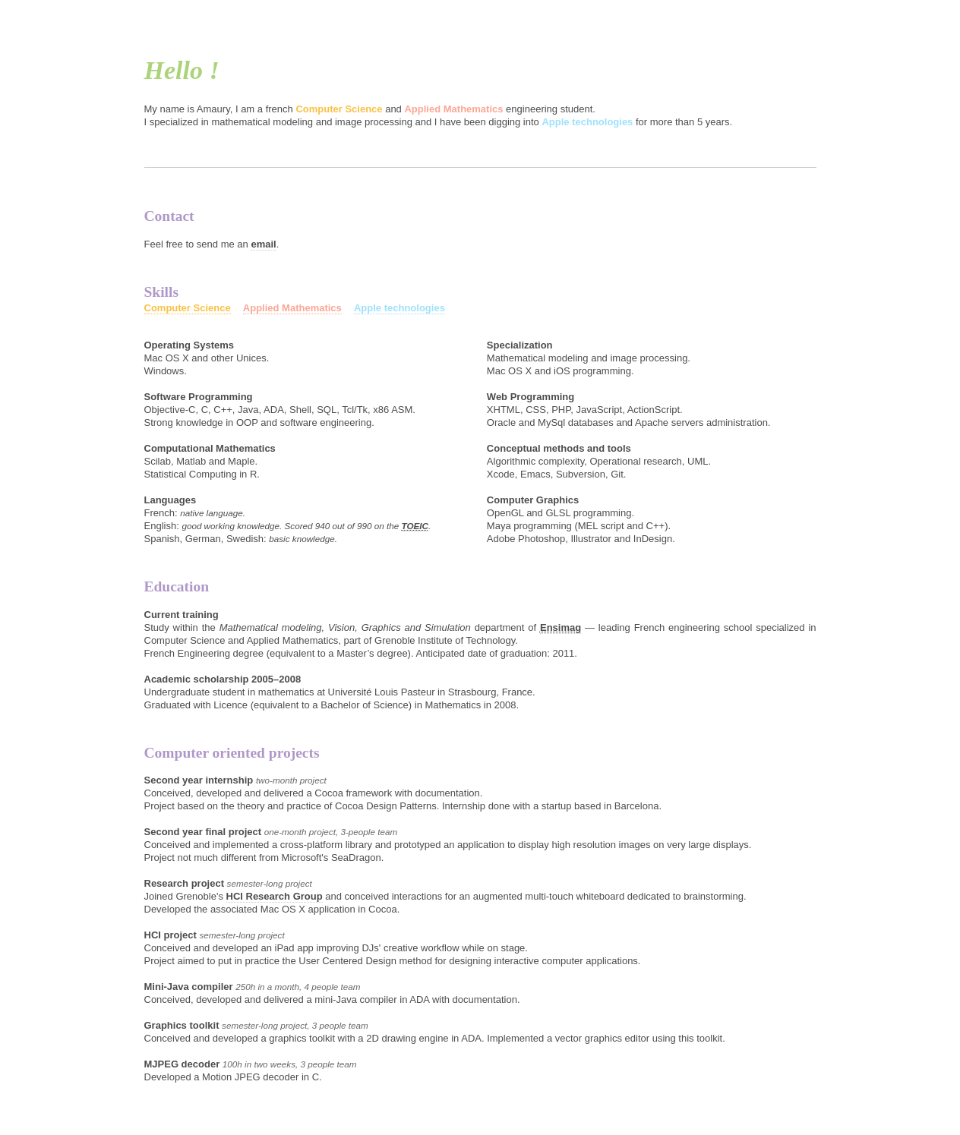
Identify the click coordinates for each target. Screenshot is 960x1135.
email (263, 244)
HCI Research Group (274, 896)
